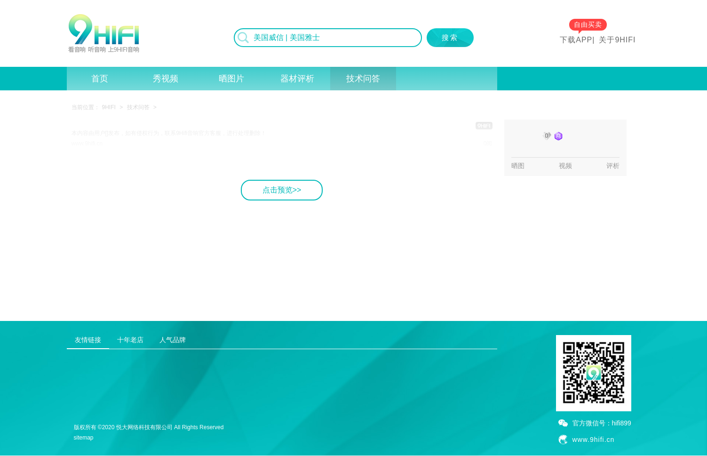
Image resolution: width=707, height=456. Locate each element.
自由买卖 (588, 24)
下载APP (576, 40)
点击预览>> (282, 190)
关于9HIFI (617, 40)
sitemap (84, 437)
